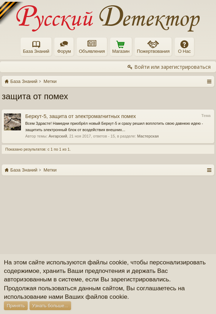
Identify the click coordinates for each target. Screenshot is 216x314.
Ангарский (58, 136)
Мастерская (148, 136)
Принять (16, 305)
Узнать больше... (50, 305)
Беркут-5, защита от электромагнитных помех (80, 116)
